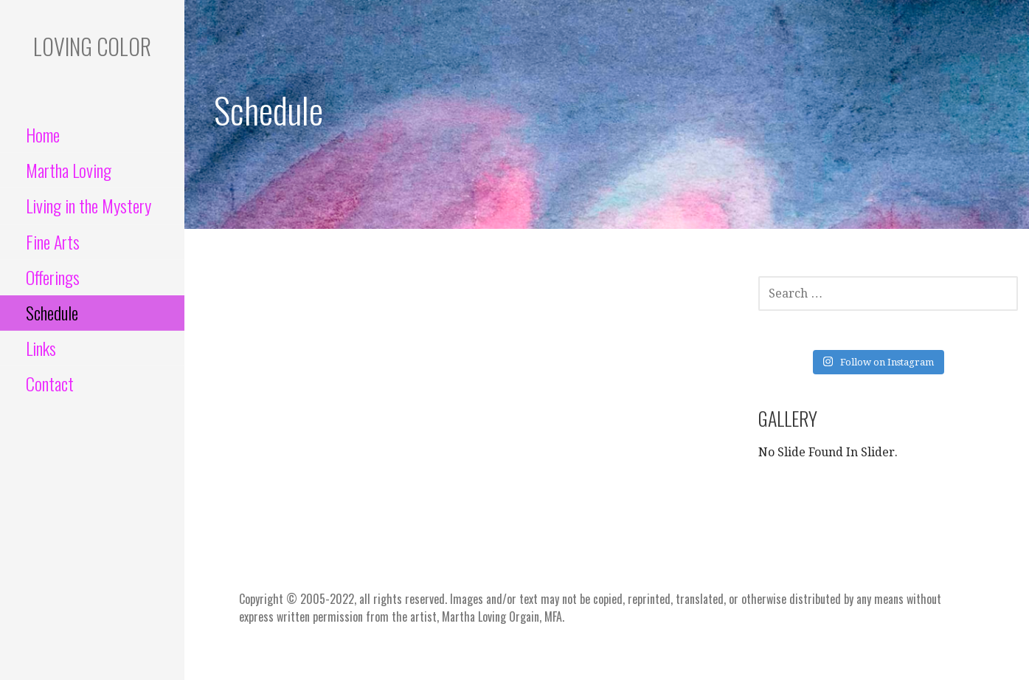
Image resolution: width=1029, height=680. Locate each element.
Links (41, 347)
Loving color (92, 46)
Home (43, 134)
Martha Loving (68, 170)
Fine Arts (53, 241)
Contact (50, 383)
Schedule (52, 312)
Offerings (53, 277)
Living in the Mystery (88, 205)
